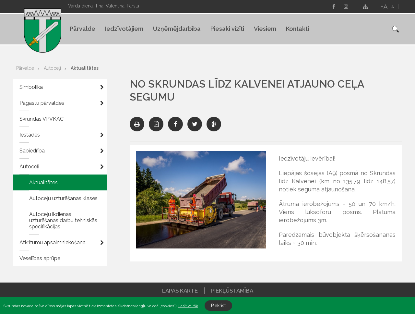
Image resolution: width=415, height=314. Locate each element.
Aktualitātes (85, 68)
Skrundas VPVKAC (41, 119)
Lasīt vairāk (188, 306)
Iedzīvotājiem (124, 28)
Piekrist (218, 305)
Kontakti (297, 28)
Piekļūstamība (232, 290)
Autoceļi (52, 68)
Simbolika (31, 87)
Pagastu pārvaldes (41, 103)
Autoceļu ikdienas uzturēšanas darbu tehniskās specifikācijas (63, 220)
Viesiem (265, 28)
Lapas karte (180, 290)
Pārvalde (82, 28)
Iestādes (29, 135)
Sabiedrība (32, 151)
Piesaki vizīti (227, 28)
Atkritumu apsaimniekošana (52, 242)
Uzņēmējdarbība (177, 28)
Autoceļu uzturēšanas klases (63, 198)
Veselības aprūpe (39, 258)
